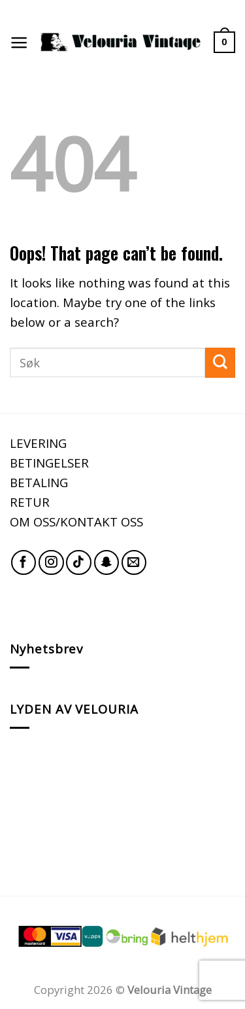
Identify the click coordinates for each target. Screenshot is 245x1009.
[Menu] (19, 42)
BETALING (39, 482)
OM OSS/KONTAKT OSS (76, 521)
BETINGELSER (49, 462)
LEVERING (38, 443)
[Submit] (220, 363)
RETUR (30, 502)
